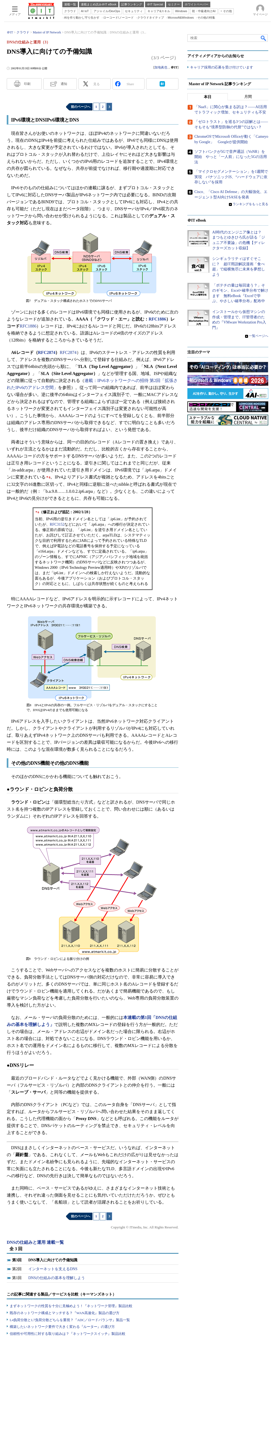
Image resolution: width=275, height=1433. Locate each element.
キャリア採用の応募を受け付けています (221, 68)
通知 (64, 84)
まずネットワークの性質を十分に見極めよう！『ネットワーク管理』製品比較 (71, 1306)
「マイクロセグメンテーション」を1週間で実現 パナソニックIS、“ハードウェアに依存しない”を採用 (231, 177)
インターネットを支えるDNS (52, 1269)
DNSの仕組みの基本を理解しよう (56, 1278)
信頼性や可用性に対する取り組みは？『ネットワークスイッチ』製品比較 (67, 1334)
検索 (264, 38)
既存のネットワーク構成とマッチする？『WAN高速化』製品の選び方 (64, 1313)
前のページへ (80, 107)
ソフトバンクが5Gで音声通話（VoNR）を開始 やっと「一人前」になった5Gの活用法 (230, 157)
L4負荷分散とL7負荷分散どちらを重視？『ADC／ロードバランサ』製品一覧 (70, 1320)
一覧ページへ (258, 336)
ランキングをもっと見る (250, 204)
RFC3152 (57, 524)
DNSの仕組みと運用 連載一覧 (35, 1242)
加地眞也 (160, 67)
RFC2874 (47, 352)
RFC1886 (157, 319)
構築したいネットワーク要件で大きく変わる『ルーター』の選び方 (62, 1327)
